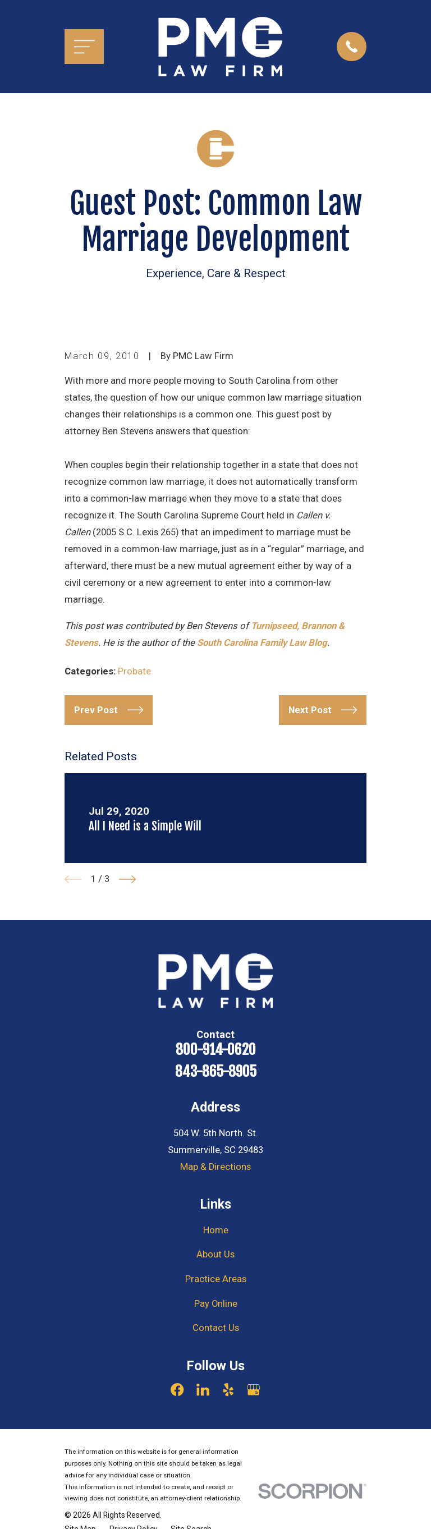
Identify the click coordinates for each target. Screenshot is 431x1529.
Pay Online (215, 1303)
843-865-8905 (215, 1071)
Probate (134, 671)
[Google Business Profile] (253, 1389)
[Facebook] (177, 1389)
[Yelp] (228, 1389)
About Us (215, 1254)
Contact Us (215, 1328)
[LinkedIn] (202, 1389)
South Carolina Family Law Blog (262, 642)
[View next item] (127, 879)
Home (215, 1230)
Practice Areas (215, 1279)
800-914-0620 (216, 1050)
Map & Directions (215, 1166)
